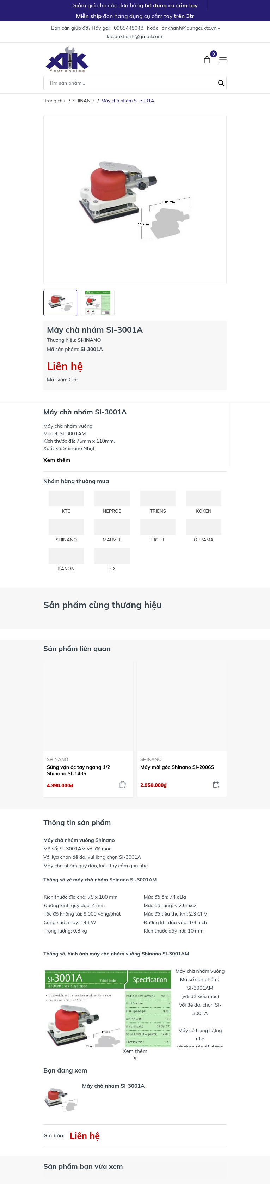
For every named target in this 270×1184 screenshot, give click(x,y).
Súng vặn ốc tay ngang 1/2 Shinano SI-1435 (78, 770)
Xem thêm (56, 459)
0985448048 (128, 28)
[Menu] (223, 59)
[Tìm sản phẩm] (135, 83)
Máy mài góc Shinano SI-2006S (177, 767)
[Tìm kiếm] (221, 82)
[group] (135, 199)
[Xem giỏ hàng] (207, 58)
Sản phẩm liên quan (77, 648)
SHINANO (57, 759)
